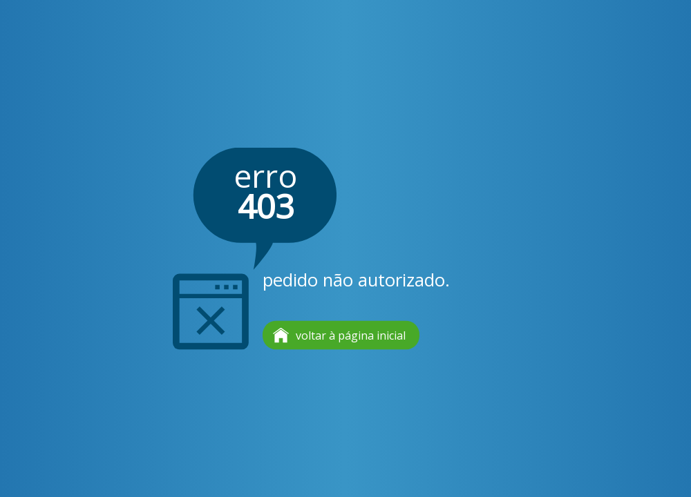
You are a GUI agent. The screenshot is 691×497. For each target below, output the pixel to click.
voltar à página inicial (351, 335)
